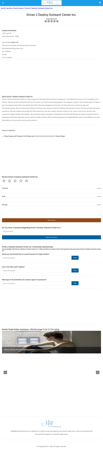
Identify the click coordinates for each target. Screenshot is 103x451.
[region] (51, 78)
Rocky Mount (18, 8)
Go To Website (6, 51)
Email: (51, 196)
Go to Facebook (7, 57)
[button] (51, 220)
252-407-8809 (10, 42)
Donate (4, 54)
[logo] (51, 2)
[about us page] (100, 3)
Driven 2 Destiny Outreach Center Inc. (39, 8)
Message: (51, 204)
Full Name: (51, 188)
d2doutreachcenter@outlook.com (12, 48)
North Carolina (6, 8)
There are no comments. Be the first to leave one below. (19, 45)
